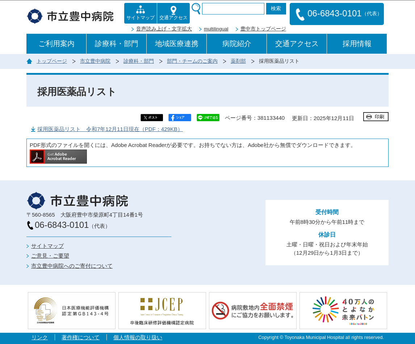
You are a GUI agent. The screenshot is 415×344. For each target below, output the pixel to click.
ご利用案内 (56, 44)
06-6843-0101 (339, 14)
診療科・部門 (116, 44)
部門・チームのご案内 (192, 61)
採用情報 (357, 44)
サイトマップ (47, 246)
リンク (40, 337)
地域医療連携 (176, 44)
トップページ (52, 61)
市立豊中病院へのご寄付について (72, 266)
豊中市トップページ (263, 29)
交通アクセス (297, 44)
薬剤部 (238, 61)
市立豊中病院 (95, 61)
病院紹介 (236, 44)
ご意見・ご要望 (50, 256)
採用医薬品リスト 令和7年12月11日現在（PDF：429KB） (110, 129)
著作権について (81, 337)
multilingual (216, 29)
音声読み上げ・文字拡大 (164, 29)
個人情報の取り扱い (137, 337)
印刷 (379, 116)
